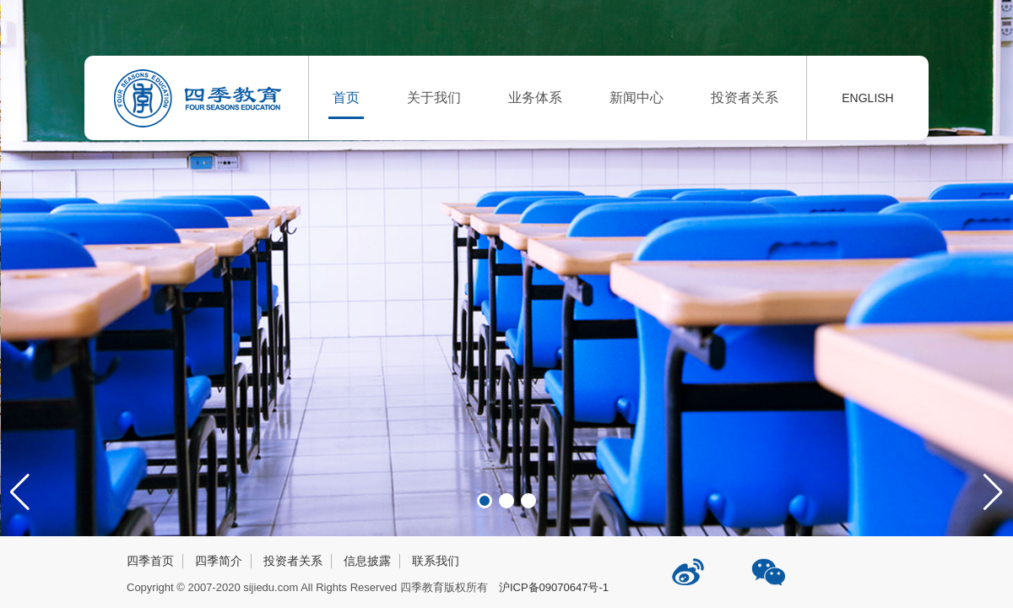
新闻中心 (636, 97)
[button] (993, 492)
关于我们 (434, 97)
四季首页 (150, 560)
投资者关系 (744, 97)
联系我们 (435, 560)
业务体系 (535, 97)
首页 (346, 97)
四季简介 (218, 560)
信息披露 (367, 560)
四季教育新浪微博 (689, 565)
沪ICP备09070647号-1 (554, 587)
